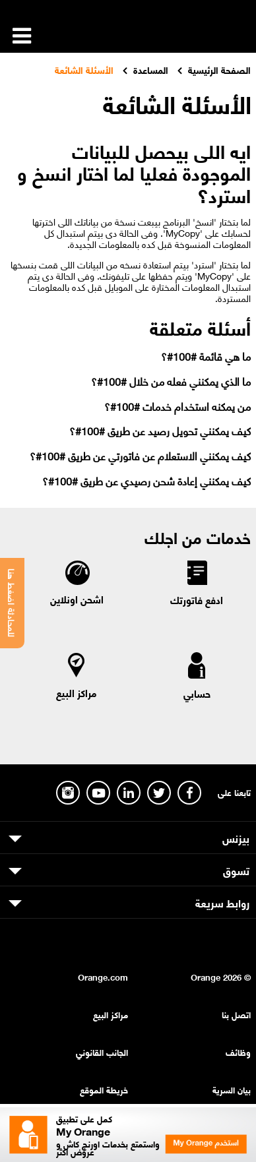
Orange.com (103, 976)
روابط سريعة (222, 902)
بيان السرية (231, 1089)
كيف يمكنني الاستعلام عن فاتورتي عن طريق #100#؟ (140, 455)
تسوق (236, 870)
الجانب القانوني (102, 1051)
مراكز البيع (76, 692)
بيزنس (235, 837)
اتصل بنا (236, 1014)
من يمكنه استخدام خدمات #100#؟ (177, 405)
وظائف (238, 1051)
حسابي (196, 693)
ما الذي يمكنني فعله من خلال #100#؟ (171, 380)
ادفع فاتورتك (196, 599)
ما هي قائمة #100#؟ (206, 355)
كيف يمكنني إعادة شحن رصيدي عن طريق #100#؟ (146, 480)
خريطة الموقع (104, 1089)
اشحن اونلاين (77, 599)
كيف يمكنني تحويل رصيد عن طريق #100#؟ (160, 430)
